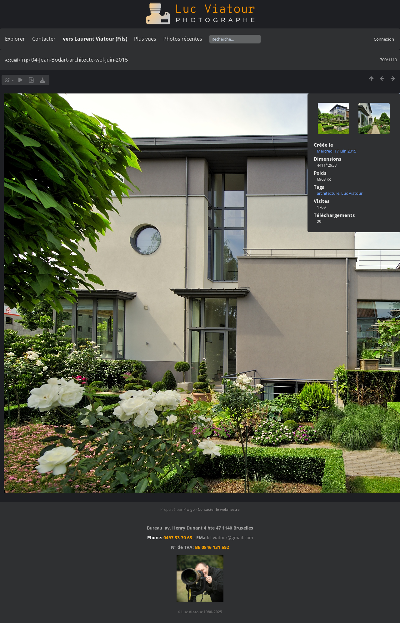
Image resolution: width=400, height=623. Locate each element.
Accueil (11, 60)
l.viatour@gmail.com (231, 537)
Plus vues (145, 38)
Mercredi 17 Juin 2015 (336, 151)
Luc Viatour (351, 193)
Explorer (15, 38)
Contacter (44, 38)
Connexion (384, 39)
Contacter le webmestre (219, 509)
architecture (328, 193)
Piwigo (189, 509)
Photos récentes (182, 38)
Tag (24, 60)
